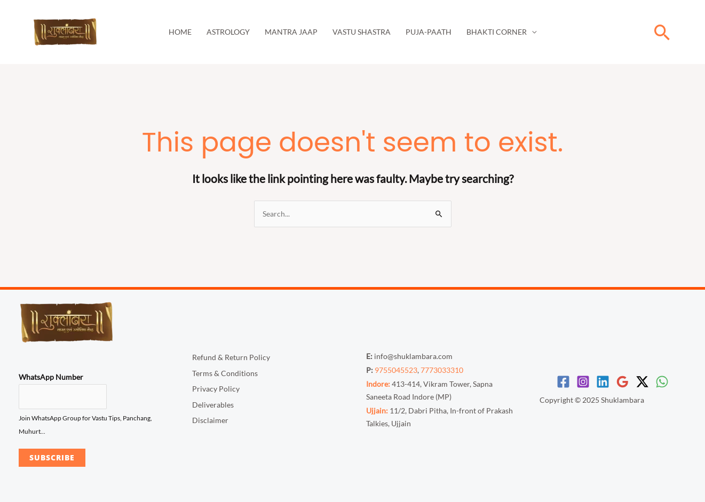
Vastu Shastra (361, 31)
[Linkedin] (602, 381)
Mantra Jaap (291, 31)
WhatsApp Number (51, 376)
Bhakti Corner (496, 31)
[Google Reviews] (622, 381)
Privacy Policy (216, 388)
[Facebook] (563, 381)
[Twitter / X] (642, 381)
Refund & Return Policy (231, 357)
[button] (662, 32)
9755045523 (396, 369)
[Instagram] (583, 381)
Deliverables (213, 404)
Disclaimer (210, 420)
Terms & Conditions (225, 373)
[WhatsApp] (662, 381)
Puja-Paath (428, 31)
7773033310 (442, 369)
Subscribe (52, 457)
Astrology (228, 31)
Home (180, 31)
